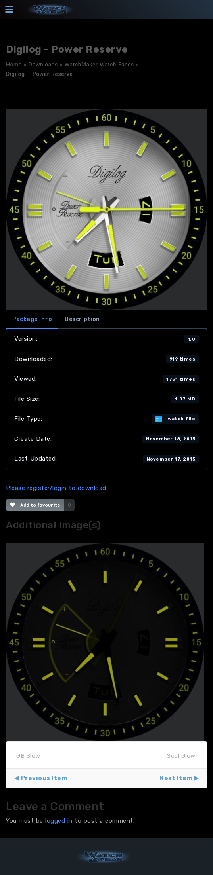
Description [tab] (82, 319)
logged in (59, 820)
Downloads (43, 64)
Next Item (175, 778)
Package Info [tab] (32, 319)
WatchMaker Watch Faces (99, 64)
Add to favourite (35, 505)
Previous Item (44, 778)
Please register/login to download (56, 488)
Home (14, 64)
